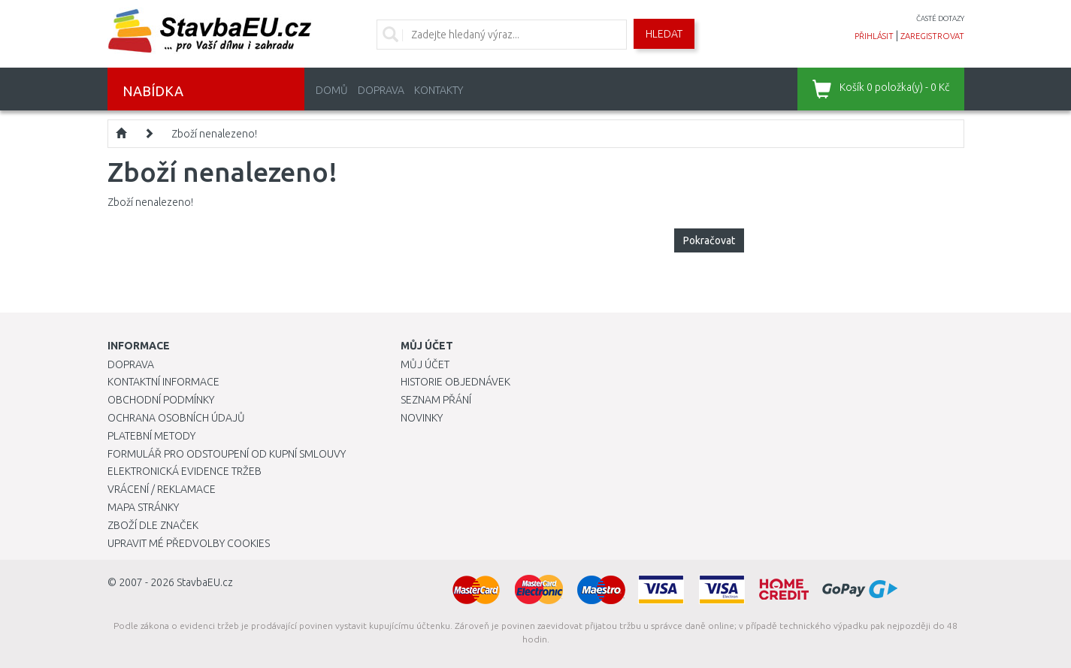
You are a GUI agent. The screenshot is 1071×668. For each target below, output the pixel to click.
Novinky (422, 418)
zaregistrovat (932, 36)
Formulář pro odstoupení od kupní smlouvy (226, 454)
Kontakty (438, 90)
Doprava (381, 90)
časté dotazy (940, 18)
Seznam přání (436, 400)
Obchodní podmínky (160, 400)
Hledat (664, 34)
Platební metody (151, 436)
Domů (332, 90)
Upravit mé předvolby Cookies (188, 543)
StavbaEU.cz (205, 582)
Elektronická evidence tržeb (184, 471)
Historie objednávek (455, 382)
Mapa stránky (143, 507)
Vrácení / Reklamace (161, 489)
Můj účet (425, 364)
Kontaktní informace (163, 382)
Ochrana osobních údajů (176, 418)
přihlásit (874, 36)
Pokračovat (709, 240)
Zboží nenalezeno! (214, 134)
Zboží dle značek (152, 525)
